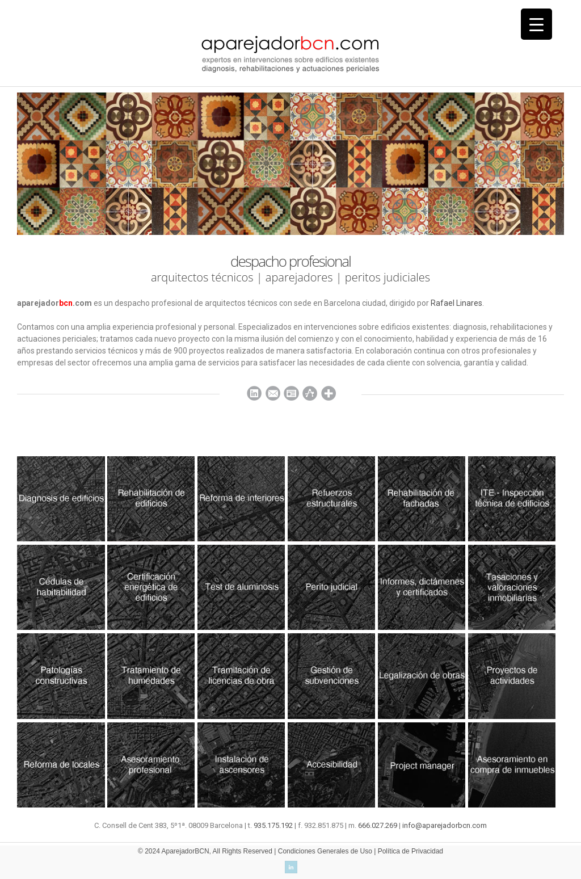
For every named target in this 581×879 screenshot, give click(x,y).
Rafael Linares (456, 303)
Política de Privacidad (410, 851)
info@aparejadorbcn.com (444, 825)
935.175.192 (273, 825)
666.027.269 (377, 825)
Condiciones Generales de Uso (325, 851)
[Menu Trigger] (536, 24)
